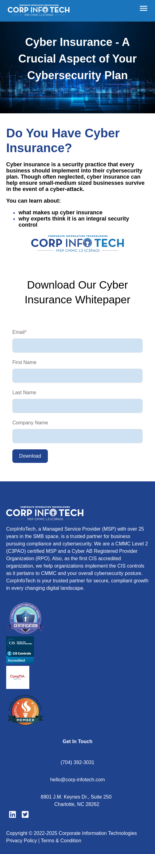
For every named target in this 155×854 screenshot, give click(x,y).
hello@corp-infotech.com (77, 779)
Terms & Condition (61, 840)
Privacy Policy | (23, 840)
